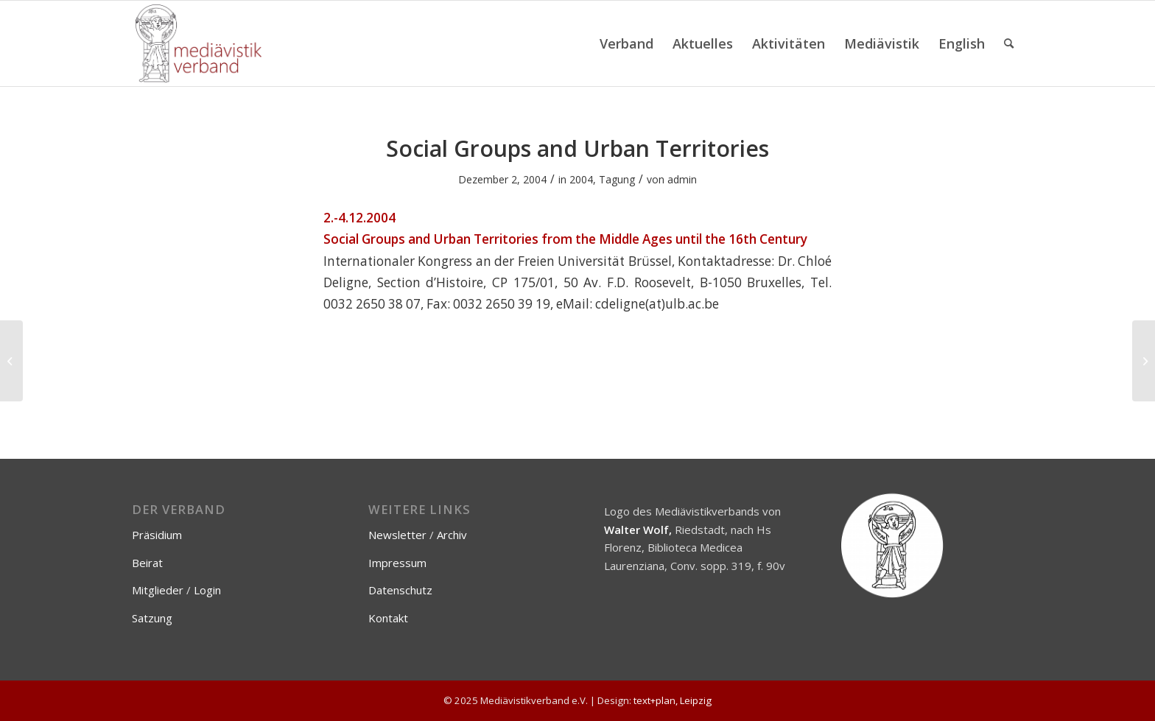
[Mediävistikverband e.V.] (198, 43)
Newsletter (397, 534)
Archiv (452, 534)
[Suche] (1008, 43)
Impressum (397, 562)
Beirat (147, 562)
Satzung (152, 618)
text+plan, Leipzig (672, 700)
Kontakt (388, 618)
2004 (581, 179)
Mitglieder (157, 590)
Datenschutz (400, 590)
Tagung (617, 179)
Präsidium (157, 534)
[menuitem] (626, 43)
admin (682, 179)
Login (207, 590)
